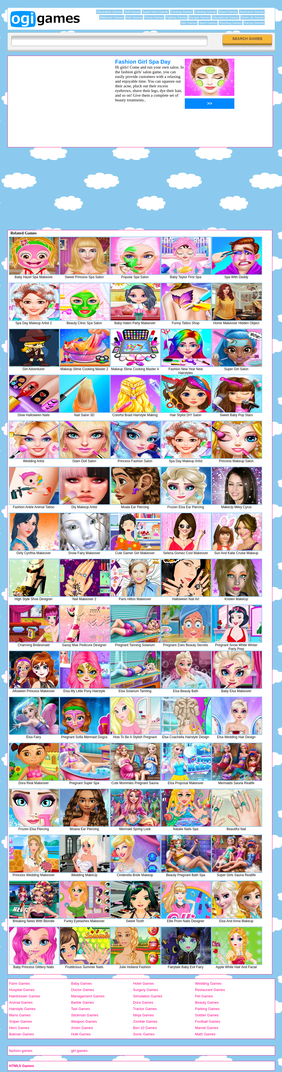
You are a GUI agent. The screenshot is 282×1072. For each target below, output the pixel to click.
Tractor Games (145, 1009)
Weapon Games (84, 1021)
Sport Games (208, 23)
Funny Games (154, 17)
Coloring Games (205, 11)
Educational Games (225, 17)
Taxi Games (80, 1009)
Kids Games (134, 17)
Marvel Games (206, 1028)
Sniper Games (20, 1021)
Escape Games (199, 17)
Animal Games (20, 1002)
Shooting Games (230, 23)
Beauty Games (207, 1002)
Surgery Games (145, 990)
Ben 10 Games (145, 1028)
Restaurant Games (210, 990)
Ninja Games (143, 1015)
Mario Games (20, 1015)
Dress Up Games (252, 17)
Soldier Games (207, 1015)
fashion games (20, 1051)
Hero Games (19, 1028)
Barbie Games (82, 1002)
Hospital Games (21, 990)
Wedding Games (208, 983)
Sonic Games (143, 1034)
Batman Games (21, 1034)
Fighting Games (176, 17)
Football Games (207, 1021)
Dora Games (143, 1002)
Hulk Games (81, 1034)
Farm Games (19, 983)
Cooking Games (181, 11)
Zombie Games (145, 1021)
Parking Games (207, 1009)
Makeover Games (112, 17)
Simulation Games (147, 996)
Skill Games (132, 11)
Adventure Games (252, 11)
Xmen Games (82, 1028)
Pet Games (204, 996)
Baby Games (81, 983)
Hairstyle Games (22, 1009)
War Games (189, 23)
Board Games (228, 11)
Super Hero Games (155, 11)
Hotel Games (143, 983)
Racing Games (254, 23)
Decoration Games (109, 11)
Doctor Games (82, 990)
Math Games (205, 1034)
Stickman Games (84, 1015)
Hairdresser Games (24, 996)
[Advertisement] (54, 97)
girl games (79, 1051)
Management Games (87, 996)
